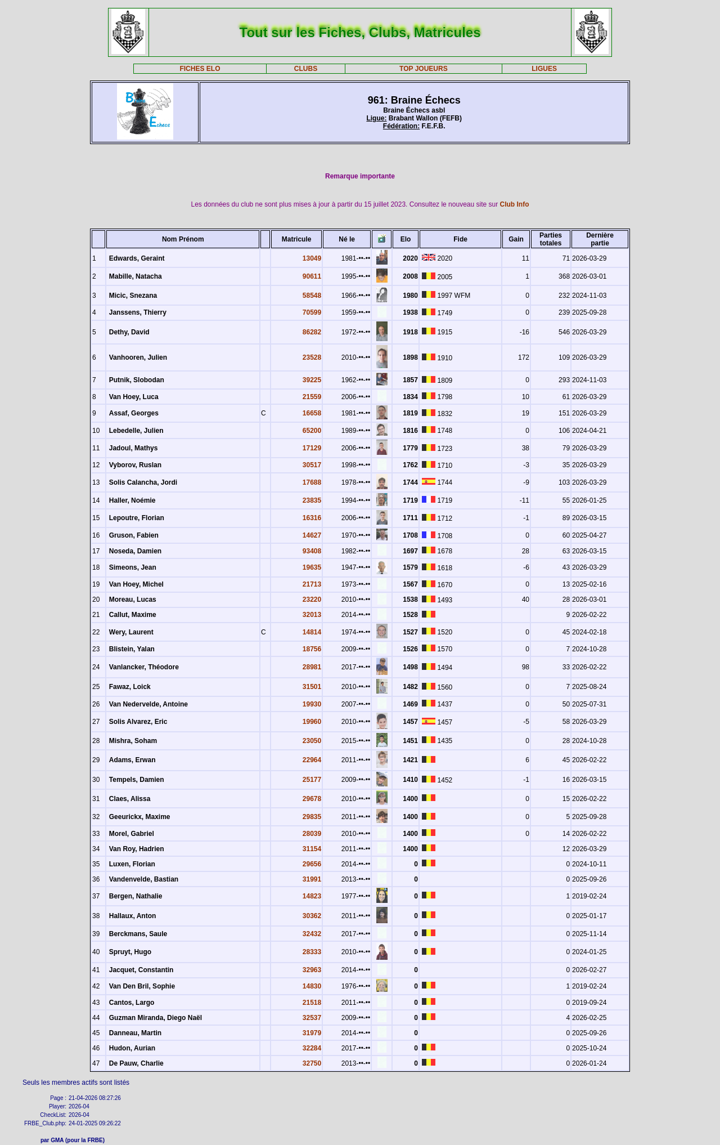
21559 (312, 397)
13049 (312, 258)
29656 (312, 864)
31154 (312, 849)
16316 (312, 518)
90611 (312, 276)
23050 (312, 741)
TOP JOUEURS (423, 69)
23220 (312, 599)
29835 (312, 817)
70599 (312, 312)
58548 (312, 295)
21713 (312, 584)
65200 (312, 431)
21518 (312, 1003)
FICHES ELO (199, 69)
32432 (312, 934)
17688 (312, 482)
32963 (312, 970)
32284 (312, 1048)
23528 (312, 357)
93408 (312, 551)
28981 (312, 667)
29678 (312, 799)
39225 (312, 380)
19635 (312, 567)
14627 (312, 535)
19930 (312, 704)
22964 (312, 760)
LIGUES (544, 69)
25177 (312, 780)
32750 (312, 1063)
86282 (312, 332)
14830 (312, 986)
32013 (312, 615)
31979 (312, 1033)
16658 (312, 413)
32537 (312, 1018)
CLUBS (305, 69)
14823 (312, 896)
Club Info (514, 204)
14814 (312, 632)
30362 (312, 916)
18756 (312, 649)
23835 (312, 500)
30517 (312, 465)
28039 (312, 834)
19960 (312, 722)
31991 (312, 879)
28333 (312, 952)
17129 (312, 448)
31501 (312, 687)
